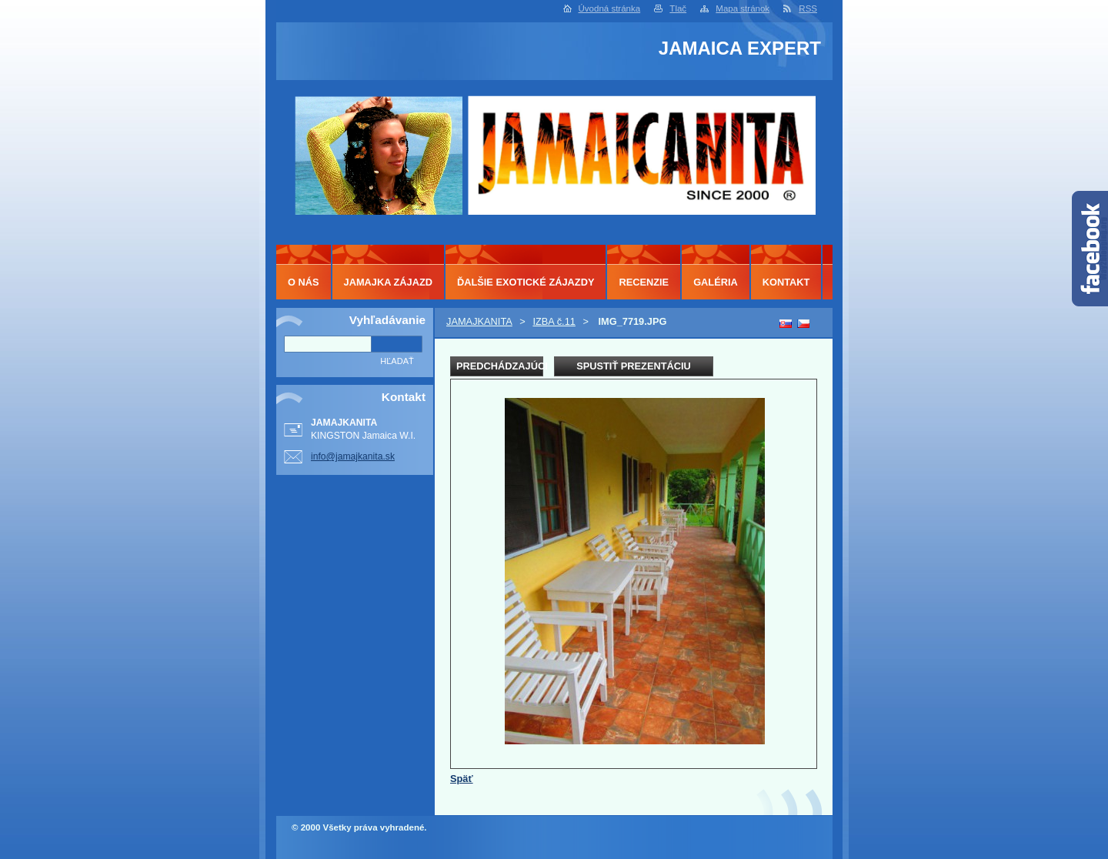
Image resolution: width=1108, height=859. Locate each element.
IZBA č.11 (553, 321)
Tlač (677, 8)
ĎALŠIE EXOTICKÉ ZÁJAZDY (525, 282)
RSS (808, 8)
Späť (461, 778)
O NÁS (303, 282)
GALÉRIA (715, 282)
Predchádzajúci (499, 366)
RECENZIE (644, 282)
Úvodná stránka (610, 8)
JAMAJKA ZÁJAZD (388, 282)
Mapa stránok (742, 8)
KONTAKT (786, 282)
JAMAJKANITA (479, 321)
